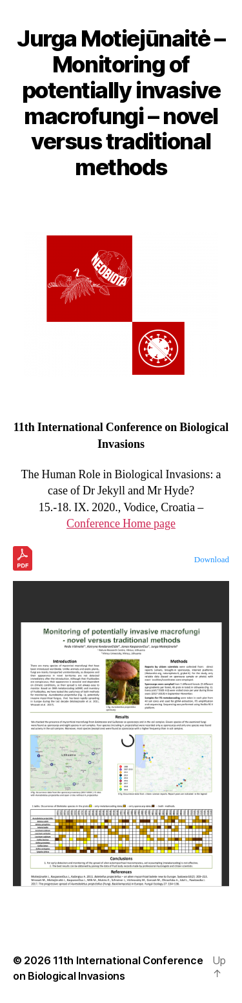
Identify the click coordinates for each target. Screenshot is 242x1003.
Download (211, 559)
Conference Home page (121, 523)
